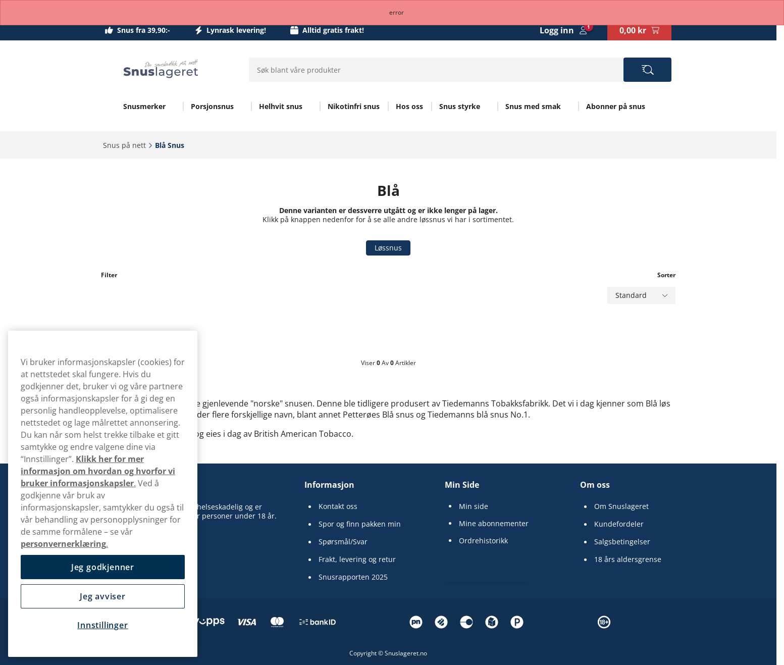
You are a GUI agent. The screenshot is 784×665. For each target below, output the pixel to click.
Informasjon (329, 485)
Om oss (595, 485)
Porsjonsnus (212, 106)
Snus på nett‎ (124, 145)
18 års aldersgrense (627, 559)
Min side (473, 506)
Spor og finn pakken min (360, 524)
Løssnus (388, 247)
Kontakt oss (338, 506)
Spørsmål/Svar (343, 541)
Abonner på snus (615, 106)
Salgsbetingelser (622, 541)
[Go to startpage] (160, 69)
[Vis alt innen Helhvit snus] (308, 106)
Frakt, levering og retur (357, 559)
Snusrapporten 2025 (353, 577)
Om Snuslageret (621, 506)
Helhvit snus (280, 106)
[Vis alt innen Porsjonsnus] (240, 106)
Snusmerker (144, 106)
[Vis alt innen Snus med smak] (567, 106)
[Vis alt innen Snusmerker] (172, 106)
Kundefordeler (619, 524)
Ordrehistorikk (483, 540)
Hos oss (409, 106)
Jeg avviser (103, 596)
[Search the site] (647, 70)
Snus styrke (459, 106)
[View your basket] (639, 30)
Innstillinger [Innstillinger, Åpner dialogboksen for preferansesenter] (102, 625)
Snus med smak (533, 106)
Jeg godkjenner (102, 567)
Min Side (462, 485)
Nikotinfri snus (354, 106)
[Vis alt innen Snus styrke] (486, 106)
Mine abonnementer (494, 523)
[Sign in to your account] (563, 30)
